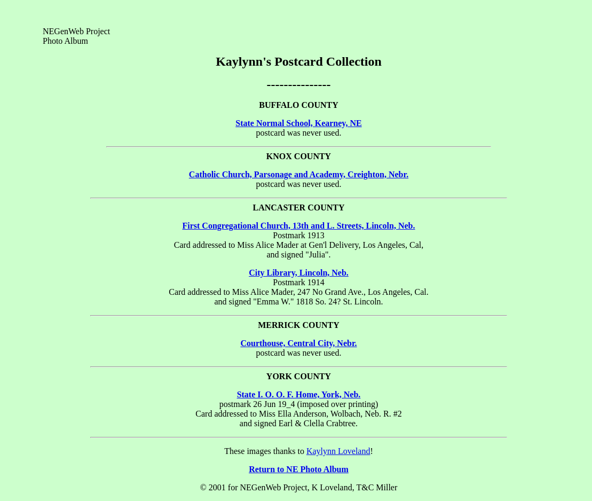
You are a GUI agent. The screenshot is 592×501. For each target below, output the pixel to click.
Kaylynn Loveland (338, 451)
